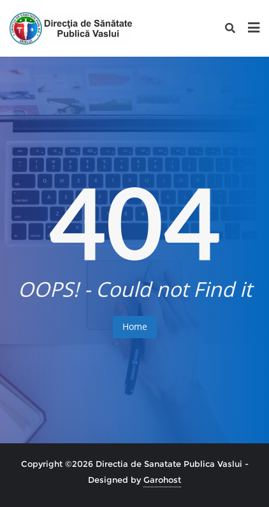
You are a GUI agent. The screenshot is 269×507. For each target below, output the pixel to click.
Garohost (162, 480)
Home (134, 326)
